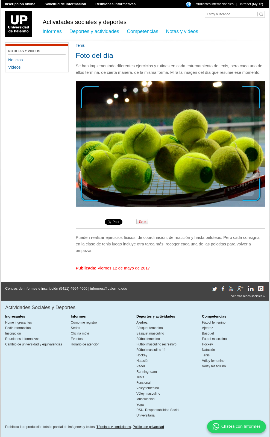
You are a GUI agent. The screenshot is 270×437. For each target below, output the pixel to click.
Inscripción (13, 333)
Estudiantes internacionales (213, 4)
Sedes (75, 328)
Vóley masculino (148, 393)
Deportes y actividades (94, 31)
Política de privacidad (148, 427)
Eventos (77, 339)
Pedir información (18, 328)
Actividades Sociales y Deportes (40, 307)
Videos (14, 67)
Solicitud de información (65, 4)
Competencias (142, 31)
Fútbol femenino (148, 339)
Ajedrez (142, 322)
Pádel (140, 366)
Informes (52, 31)
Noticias (15, 59)
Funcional (143, 383)
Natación (142, 361)
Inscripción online (20, 4)
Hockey (141, 355)
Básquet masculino (150, 333)
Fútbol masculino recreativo (156, 344)
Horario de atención (85, 344)
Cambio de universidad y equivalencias (33, 344)
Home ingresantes (18, 322)
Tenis (140, 377)
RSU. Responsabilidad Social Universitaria (157, 412)
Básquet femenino (149, 328)
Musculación (145, 399)
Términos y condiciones (113, 427)
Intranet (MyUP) (251, 4)
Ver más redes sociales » (248, 296)
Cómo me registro (84, 322)
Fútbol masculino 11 (151, 350)
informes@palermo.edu (108, 288)
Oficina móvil (80, 333)
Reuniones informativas (115, 4)
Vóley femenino (147, 388)
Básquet (208, 333)
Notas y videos (182, 31)
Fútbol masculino (214, 339)
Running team (146, 372)
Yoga (140, 404)
